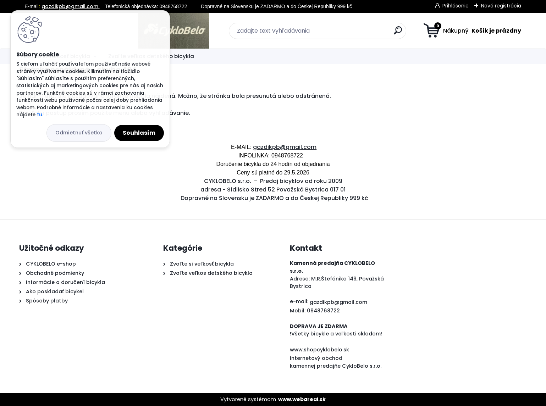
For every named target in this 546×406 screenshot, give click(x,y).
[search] (342, 33)
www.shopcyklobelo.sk (319, 349)
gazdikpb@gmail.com (71, 6)
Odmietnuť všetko (79, 132)
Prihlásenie (455, 5)
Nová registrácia (501, 5)
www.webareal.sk (302, 399)
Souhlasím (139, 133)
